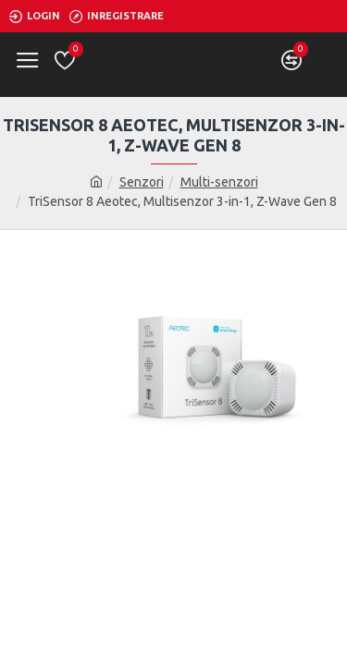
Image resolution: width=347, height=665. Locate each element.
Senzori (141, 182)
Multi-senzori (219, 182)
